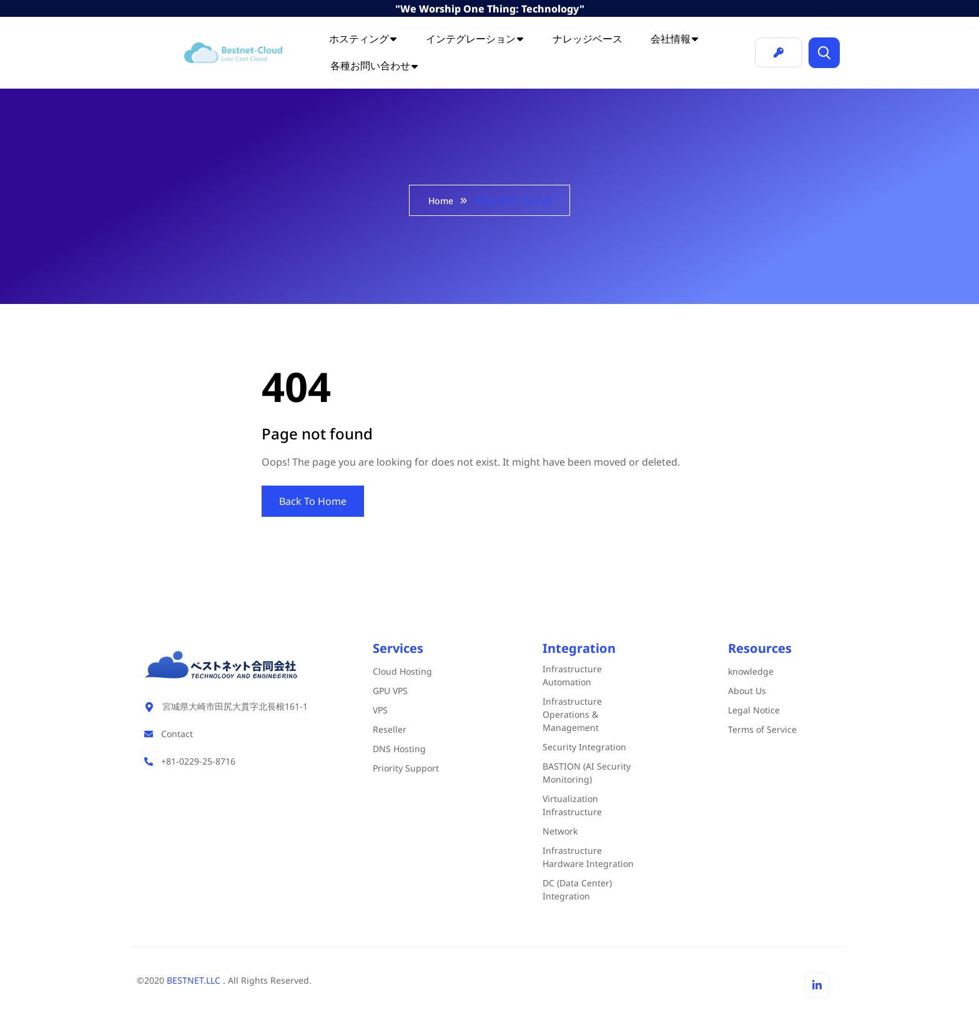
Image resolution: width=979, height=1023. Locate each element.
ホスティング (363, 39)
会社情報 (675, 39)
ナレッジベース (587, 39)
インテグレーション (475, 39)
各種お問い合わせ (374, 65)
